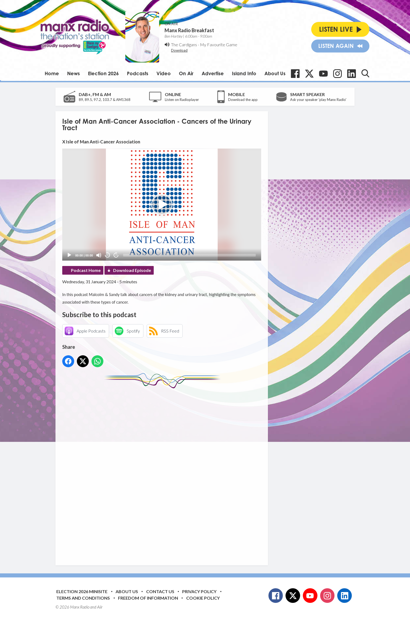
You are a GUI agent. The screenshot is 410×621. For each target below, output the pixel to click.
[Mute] (98, 255)
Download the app (243, 99)
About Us (275, 73)
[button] (162, 204)
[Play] (69, 255)
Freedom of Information (148, 597)
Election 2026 (103, 73)
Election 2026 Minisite (81, 591)
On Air (186, 73)
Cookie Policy (203, 597)
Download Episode (132, 270)
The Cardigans (184, 44)
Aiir (100, 606)
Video (163, 73)
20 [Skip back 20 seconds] (107, 255)
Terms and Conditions (83, 597)
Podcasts (137, 73)
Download (179, 50)
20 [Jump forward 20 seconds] (116, 255)
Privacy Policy (199, 591)
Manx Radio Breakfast (189, 30)
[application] (161, 204)
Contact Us (160, 591)
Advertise (213, 73)
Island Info (244, 73)
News (73, 73)
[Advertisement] (163, 473)
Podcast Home (86, 270)
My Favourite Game (218, 44)
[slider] (189, 255)
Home (52, 73)
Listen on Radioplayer (182, 99)
